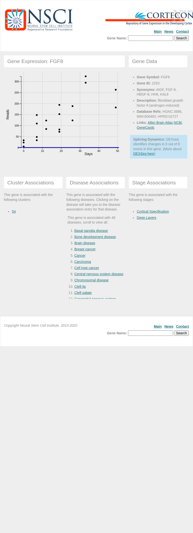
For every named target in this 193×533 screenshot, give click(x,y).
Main (158, 31)
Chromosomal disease (91, 280)
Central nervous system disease (98, 274)
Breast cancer (85, 249)
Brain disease (84, 243)
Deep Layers (146, 218)
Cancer (79, 256)
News (169, 31)
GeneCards (146, 127)
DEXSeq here (144, 154)
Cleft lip (80, 287)
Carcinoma (82, 262)
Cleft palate (83, 293)
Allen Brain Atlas (160, 123)
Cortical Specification (153, 211)
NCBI (178, 123)
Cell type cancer (86, 268)
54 (14, 211)
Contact (182, 31)
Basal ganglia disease (91, 231)
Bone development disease (95, 237)
